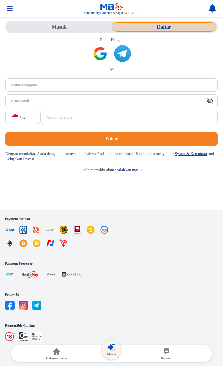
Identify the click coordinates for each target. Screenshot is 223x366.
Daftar (111, 138)
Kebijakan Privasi (19, 159)
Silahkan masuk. (130, 169)
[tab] (59, 27)
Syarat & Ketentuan (191, 153)
